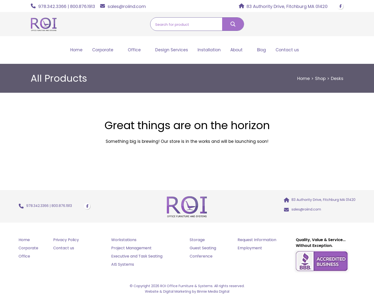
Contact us (287, 50)
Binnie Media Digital (213, 292)
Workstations (123, 241)
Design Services (171, 50)
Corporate (102, 50)
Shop (320, 78)
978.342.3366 (52, 6)
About (236, 50)
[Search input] (186, 24)
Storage (197, 241)
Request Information (257, 241)
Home (76, 50)
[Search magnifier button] (233, 24)
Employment (250, 249)
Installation (209, 50)
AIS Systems (122, 265)
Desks (337, 78)
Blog (261, 50)
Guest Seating (203, 249)
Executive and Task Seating (136, 257)
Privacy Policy (66, 241)
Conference (201, 257)
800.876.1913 (82, 6)
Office (134, 50)
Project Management (131, 249)
